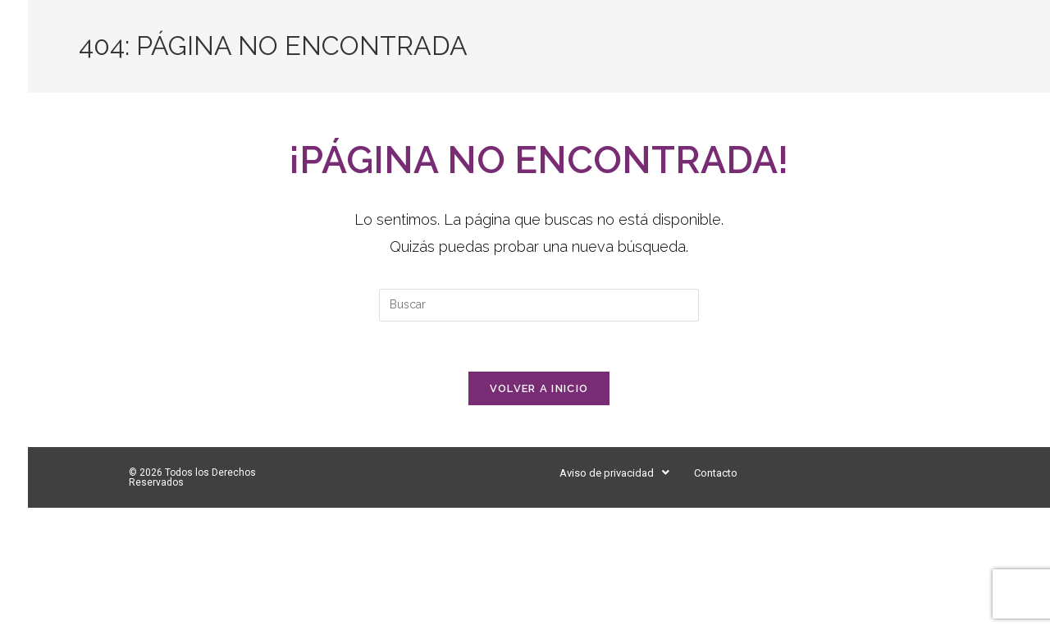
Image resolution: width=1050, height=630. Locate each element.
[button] (614, 473)
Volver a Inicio (539, 388)
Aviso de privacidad (614, 473)
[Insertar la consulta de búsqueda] (539, 305)
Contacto (715, 473)
